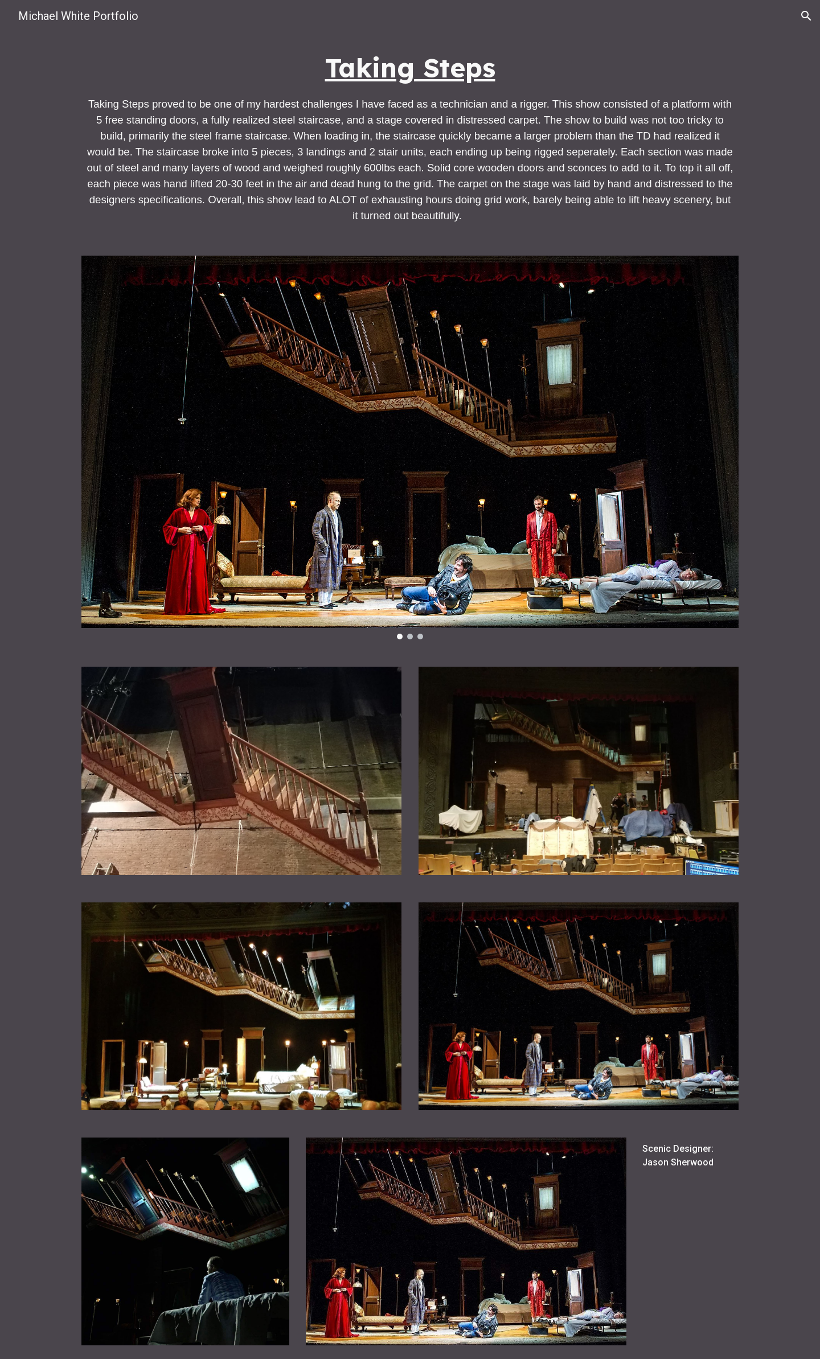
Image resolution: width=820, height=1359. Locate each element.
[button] (806, 16)
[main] (410, 137)
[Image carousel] (410, 447)
